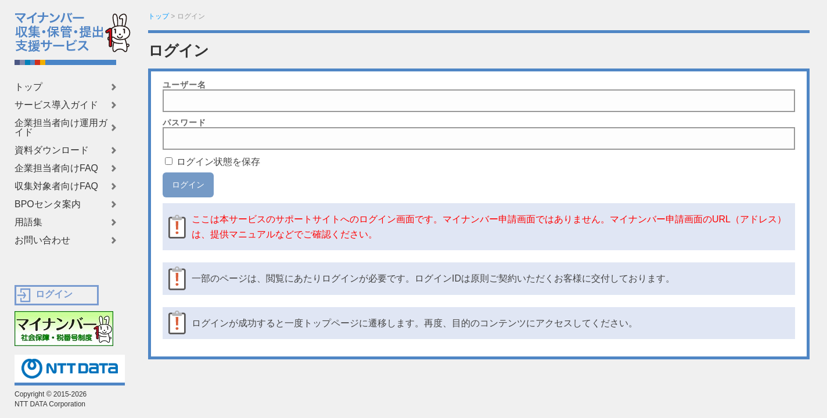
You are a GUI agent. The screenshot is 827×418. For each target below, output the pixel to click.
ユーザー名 (184, 85)
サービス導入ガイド (56, 105)
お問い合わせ (42, 240)
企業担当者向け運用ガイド (61, 127)
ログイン (54, 294)
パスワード (184, 122)
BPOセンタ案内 (48, 204)
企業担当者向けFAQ (56, 168)
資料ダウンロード (52, 150)
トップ (28, 87)
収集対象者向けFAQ (56, 186)
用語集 (28, 222)
